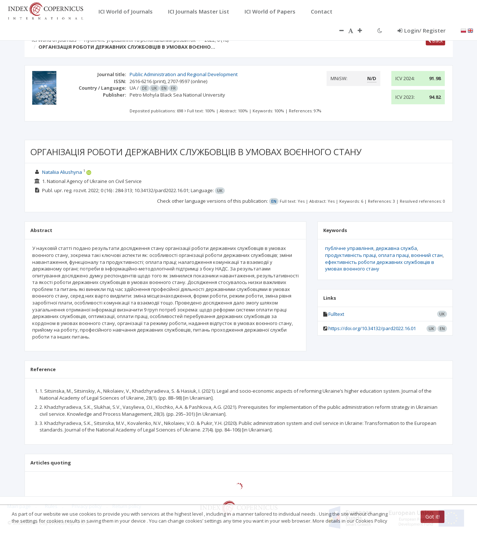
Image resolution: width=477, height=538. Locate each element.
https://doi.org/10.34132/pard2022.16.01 (372, 328)
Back (435, 40)
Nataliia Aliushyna (62, 172)
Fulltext (336, 314)
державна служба (396, 248)
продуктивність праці (350, 255)
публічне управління (349, 248)
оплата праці (393, 255)
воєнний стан (427, 255)
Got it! (432, 516)
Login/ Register (422, 30)
